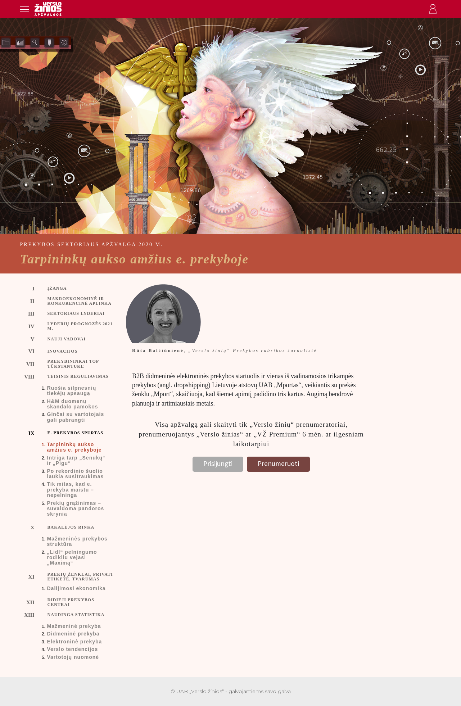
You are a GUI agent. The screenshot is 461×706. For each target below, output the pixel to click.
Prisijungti (217, 463)
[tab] (73, 288)
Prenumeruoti (278, 463)
